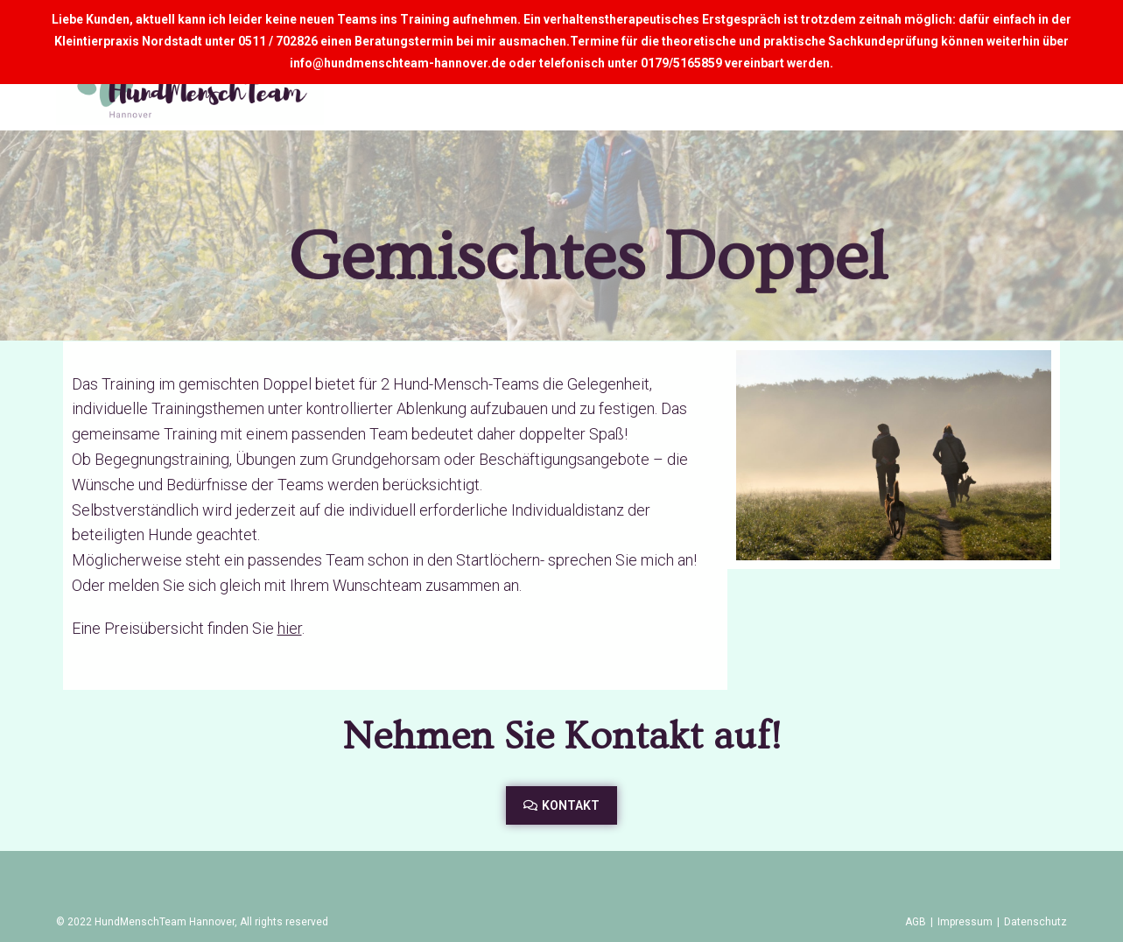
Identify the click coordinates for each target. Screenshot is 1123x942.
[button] (561, 805)
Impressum (965, 922)
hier (289, 628)
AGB (915, 922)
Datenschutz (1035, 922)
